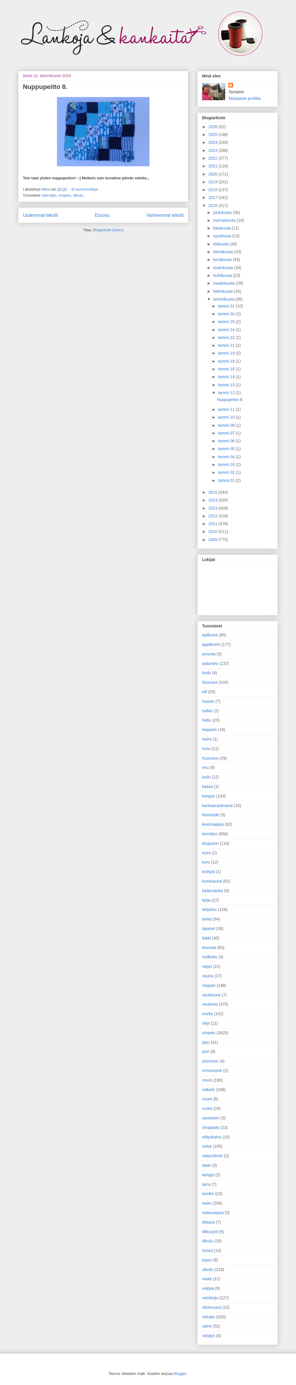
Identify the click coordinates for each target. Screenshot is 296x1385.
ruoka (207, 1108)
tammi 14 (227, 376)
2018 (213, 189)
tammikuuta (224, 299)
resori (207, 1080)
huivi (206, 748)
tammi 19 (227, 353)
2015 (213, 492)
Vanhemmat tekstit (165, 215)
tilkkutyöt (210, 1231)
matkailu (209, 957)
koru (206, 862)
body (206, 672)
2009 (213, 539)
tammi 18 (227, 361)
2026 (213, 126)
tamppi (208, 1175)
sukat (207, 1146)
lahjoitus (209, 909)
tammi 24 (227, 329)
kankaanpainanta (217, 805)
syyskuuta (222, 236)
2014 (213, 500)
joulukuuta (223, 212)
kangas (208, 796)
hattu (206, 720)
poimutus (210, 1061)
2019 (213, 182)
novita (207, 1013)
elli (204, 691)
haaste (208, 701)
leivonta (209, 947)
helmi (207, 739)
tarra (206, 1184)
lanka (207, 919)
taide (206, 1165)
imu (205, 767)
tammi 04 (227, 456)
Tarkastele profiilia (244, 98)
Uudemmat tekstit (40, 215)
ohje (206, 1023)
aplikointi (210, 635)
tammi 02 (227, 472)
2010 (213, 531)
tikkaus (208, 1222)
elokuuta (221, 244)
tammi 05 (227, 448)
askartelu (210, 663)
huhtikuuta (223, 275)
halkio (207, 711)
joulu (206, 777)
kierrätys (49, 195)
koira (206, 853)
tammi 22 (227, 337)
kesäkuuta (223, 259)
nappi (207, 966)
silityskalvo (211, 1137)
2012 (213, 516)
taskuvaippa (213, 1212)
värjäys (208, 1335)
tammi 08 (227, 425)
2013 (213, 508)
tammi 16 (227, 369)
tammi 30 (227, 314)
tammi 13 (227, 385)
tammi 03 (227, 464)
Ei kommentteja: (84, 189)
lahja (206, 900)
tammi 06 (227, 441)
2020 (213, 174)
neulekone (211, 995)
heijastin (209, 729)
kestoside (210, 814)
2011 (213, 523)
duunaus (210, 682)
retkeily (208, 1089)
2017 (213, 197)
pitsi (205, 1051)
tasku (207, 1203)
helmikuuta (223, 291)
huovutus (210, 758)
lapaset (208, 928)
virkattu (208, 1317)
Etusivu (102, 215)
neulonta (210, 1004)
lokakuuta (222, 228)
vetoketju (210, 1297)
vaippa (208, 1288)
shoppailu (210, 1127)
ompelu (65, 195)
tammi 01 (227, 480)
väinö (207, 1326)
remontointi (212, 1070)
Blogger (180, 1373)
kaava (207, 786)
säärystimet (212, 1155)
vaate (207, 1278)
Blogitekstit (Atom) (108, 230)
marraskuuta (225, 220)
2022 (213, 158)
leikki (206, 938)
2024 (213, 142)
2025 (213, 134)
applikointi (211, 644)
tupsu (207, 1260)
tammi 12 (227, 392)
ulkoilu (208, 1269)
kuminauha (212, 881)
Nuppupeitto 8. (45, 86)
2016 (213, 205)
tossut (207, 1250)
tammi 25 (227, 321)
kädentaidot (212, 890)
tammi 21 (227, 345)
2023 (213, 150)
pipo (206, 1042)
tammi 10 (227, 417)
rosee (207, 1099)
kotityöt (208, 871)
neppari (209, 985)
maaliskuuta (224, 283)
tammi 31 (227, 306)
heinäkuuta (223, 251)
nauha (207, 976)
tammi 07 (227, 433)
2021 (213, 166)
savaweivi (211, 1118)
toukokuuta (223, 267)
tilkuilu (78, 195)
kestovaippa (213, 824)
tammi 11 (227, 409)
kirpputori (210, 843)
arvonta (209, 654)
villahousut (211, 1307)
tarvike (208, 1193)
